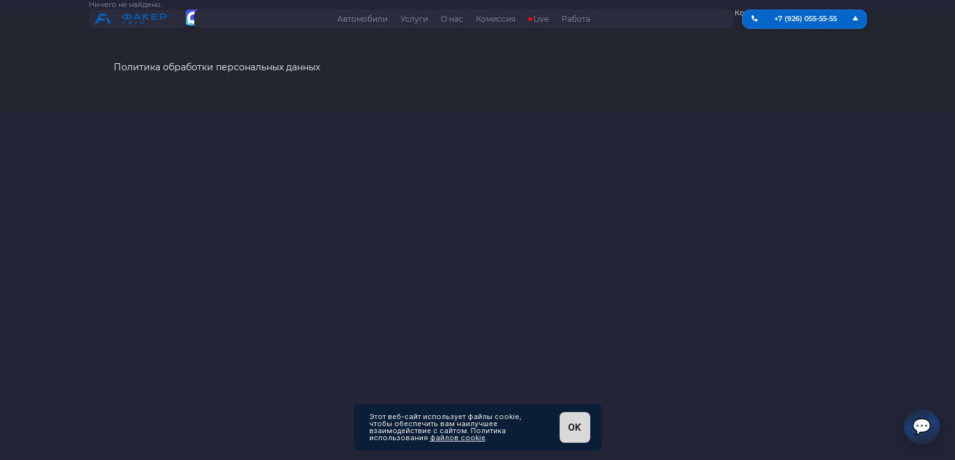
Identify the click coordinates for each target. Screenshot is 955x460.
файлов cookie (457, 437)
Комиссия (496, 19)
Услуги (414, 19)
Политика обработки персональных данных (217, 68)
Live (541, 19)
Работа (576, 19)
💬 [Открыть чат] (921, 426)
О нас (452, 19)
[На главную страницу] (137, 20)
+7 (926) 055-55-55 (805, 18)
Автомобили (362, 19)
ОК (574, 427)
